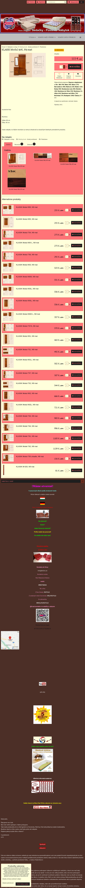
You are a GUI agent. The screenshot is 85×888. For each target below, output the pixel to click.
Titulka (32, 37)
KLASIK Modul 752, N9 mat (27, 383)
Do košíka (74, 66)
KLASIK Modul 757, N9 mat (27, 373)
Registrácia (40, 2)
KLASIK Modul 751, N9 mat (27, 349)
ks (67, 210)
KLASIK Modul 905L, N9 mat (27, 301)
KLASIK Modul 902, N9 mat (27, 393)
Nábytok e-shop (9, 139)
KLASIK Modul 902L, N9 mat (27, 405)
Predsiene (44, 139)
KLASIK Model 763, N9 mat (27, 416)
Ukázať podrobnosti (8, 883)
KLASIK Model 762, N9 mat (27, 446)
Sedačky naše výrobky (47, 37)
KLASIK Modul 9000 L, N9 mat (28, 314)
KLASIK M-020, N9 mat (25, 467)
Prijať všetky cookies (22, 884)
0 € (81, 2)
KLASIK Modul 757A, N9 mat (27, 326)
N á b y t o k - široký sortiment (28, 139)
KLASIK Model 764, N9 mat (27, 426)
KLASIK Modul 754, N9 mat (27, 233)
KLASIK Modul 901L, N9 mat (27, 360)
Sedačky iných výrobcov (67, 37)
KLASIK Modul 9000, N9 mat (27, 277)
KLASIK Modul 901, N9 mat (27, 336)
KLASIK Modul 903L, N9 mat (27, 289)
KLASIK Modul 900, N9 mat (27, 207)
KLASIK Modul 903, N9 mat (27, 265)
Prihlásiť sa (31, 2)
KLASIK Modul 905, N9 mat (27, 219)
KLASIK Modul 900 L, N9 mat (27, 243)
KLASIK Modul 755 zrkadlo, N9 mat (30, 456)
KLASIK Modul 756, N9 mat (27, 255)
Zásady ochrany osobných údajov (11, 879)
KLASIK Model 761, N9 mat (27, 436)
